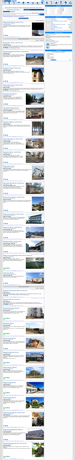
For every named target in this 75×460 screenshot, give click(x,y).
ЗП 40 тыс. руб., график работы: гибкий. (58, 41)
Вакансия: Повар (48, 39)
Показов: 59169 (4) (14, 91)
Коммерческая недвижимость (13, 9)
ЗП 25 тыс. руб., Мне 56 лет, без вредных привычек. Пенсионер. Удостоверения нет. (58, 45)
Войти (42, 0)
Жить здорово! (50, 18)
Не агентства (41, 12)
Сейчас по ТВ (58, 17)
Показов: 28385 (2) (14, 180)
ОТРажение (50, 29)
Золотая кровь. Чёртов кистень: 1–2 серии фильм (57, 30)
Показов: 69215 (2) (14, 65)
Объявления (8, 1)
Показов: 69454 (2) (14, 82)
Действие (12, 11)
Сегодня (49, 23)
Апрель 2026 (58, 5)
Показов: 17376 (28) (14, 211)
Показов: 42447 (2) (14, 149)
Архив (70, 59)
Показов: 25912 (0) (14, 194)
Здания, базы (27, 9)
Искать (42, 14)
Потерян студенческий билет (50, 34)
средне (48, 55)
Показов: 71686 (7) (14, 305)
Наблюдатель (50, 25)
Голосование (58, 50)
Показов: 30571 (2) (14, 163)
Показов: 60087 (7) (14, 458)
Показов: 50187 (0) (14, 105)
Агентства (36, 12)
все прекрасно (49, 53)
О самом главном (51, 19)
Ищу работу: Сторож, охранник (51, 42)
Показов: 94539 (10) (15, 320)
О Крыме (14, 1)
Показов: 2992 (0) (11, 284)
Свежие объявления (58, 32)
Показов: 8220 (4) (14, 270)
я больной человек (50, 58)
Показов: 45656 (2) (14, 136)
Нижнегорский (6, 11)
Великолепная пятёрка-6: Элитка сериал (55, 24)
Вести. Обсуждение (51, 26)
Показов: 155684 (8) (15, 335)
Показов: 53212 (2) (14, 119)
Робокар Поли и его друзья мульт (54, 27)
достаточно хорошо (50, 54)
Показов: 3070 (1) (11, 36)
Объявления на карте (23, 18)
